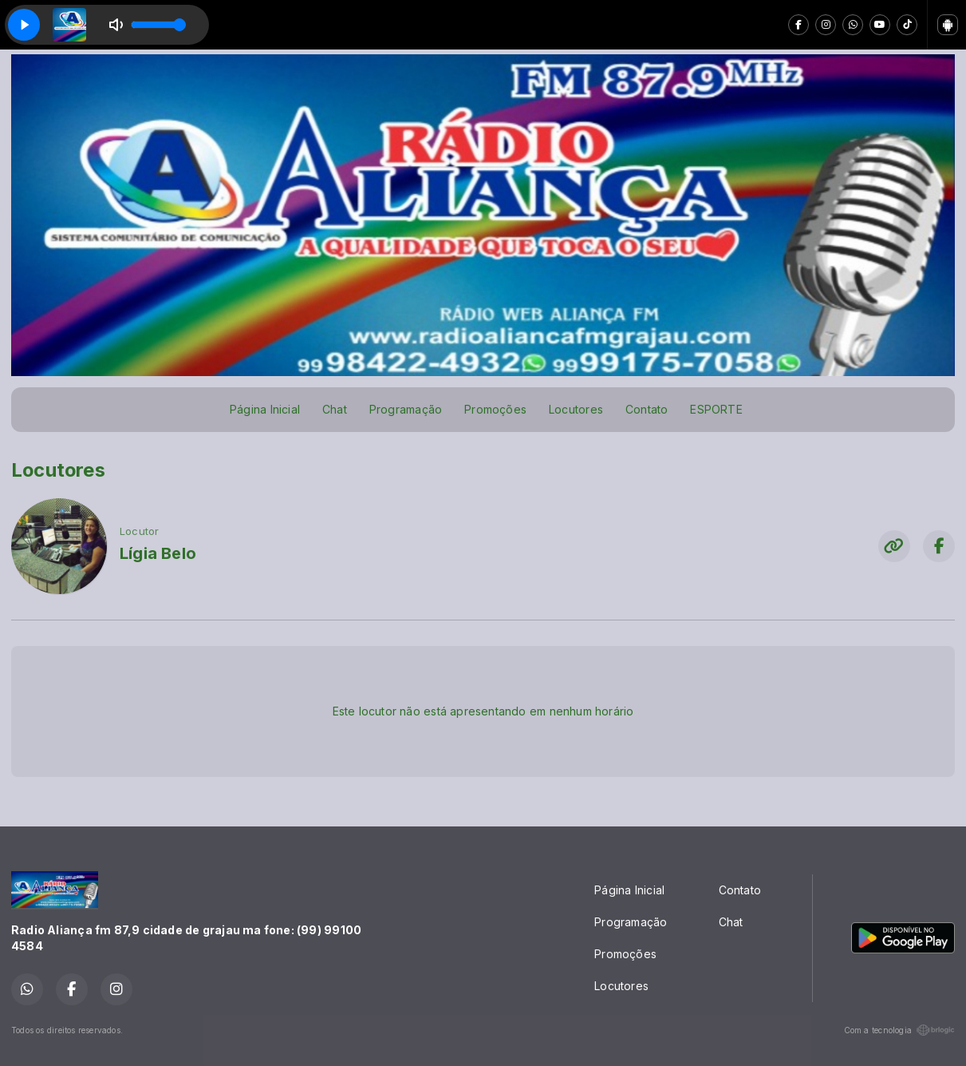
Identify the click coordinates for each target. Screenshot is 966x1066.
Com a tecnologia (899, 1030)
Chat (334, 409)
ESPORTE (716, 409)
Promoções (495, 409)
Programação (405, 409)
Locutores (576, 409)
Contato (646, 409)
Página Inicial (265, 409)
